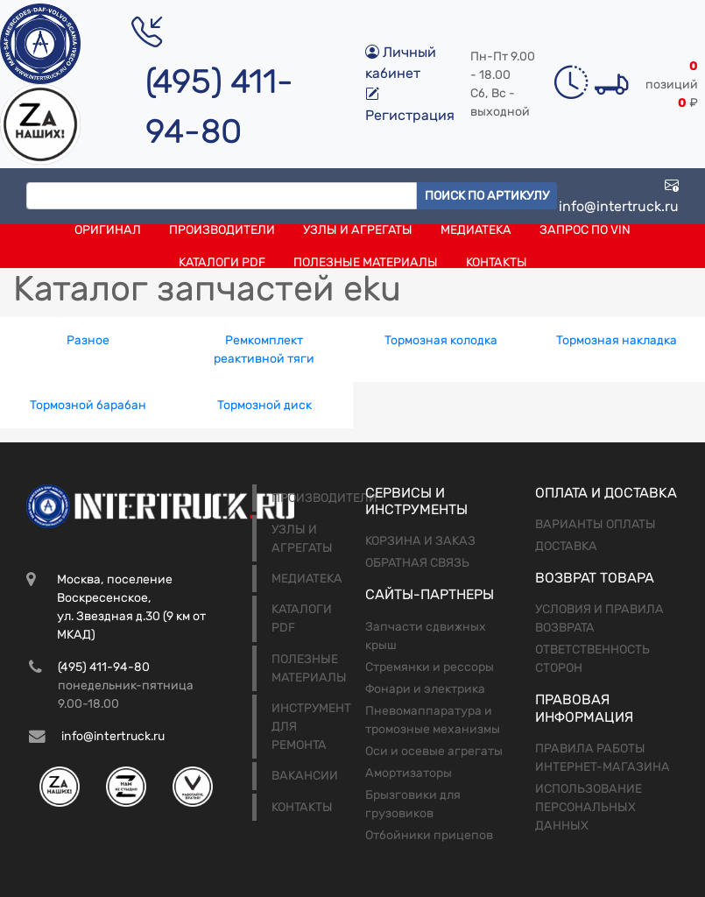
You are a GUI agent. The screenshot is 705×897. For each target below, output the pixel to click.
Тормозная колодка (440, 340)
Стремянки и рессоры (429, 667)
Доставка (566, 546)
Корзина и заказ (420, 540)
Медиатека (476, 229)
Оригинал (107, 229)
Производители (222, 229)
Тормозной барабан (88, 405)
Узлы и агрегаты (357, 229)
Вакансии (304, 775)
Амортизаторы (408, 773)
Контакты (496, 262)
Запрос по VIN (585, 229)
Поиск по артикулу (487, 195)
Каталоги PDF (222, 262)
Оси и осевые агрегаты (434, 751)
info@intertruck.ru (619, 196)
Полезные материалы (365, 262)
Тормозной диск (264, 405)
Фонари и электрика (425, 689)
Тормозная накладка (616, 340)
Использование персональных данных (588, 807)
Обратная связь (417, 562)
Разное (88, 340)
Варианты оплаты (595, 524)
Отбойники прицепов (429, 835)
